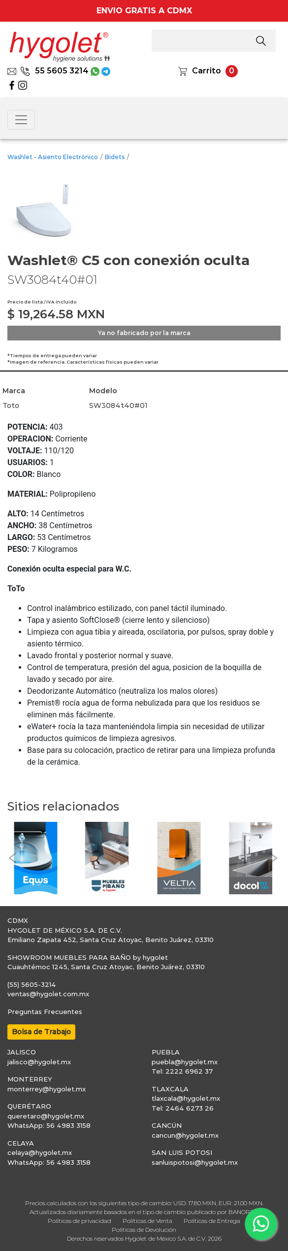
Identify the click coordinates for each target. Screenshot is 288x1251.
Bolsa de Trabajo (41, 1031)
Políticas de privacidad (79, 1220)
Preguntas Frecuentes (44, 1011)
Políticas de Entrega (212, 1220)
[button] (12, 858)
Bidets (115, 157)
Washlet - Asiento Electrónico (52, 157)
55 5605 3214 (54, 70)
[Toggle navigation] (21, 120)
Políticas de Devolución (144, 1229)
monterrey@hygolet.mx (46, 1089)
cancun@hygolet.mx (185, 1135)
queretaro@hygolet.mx (45, 1116)
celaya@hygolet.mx (39, 1152)
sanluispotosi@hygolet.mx (195, 1162)
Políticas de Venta (147, 1220)
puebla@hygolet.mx (185, 1062)
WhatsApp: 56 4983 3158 (49, 1125)
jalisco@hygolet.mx (39, 1062)
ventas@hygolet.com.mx (48, 994)
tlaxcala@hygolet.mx (186, 1098)
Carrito (206, 70)
